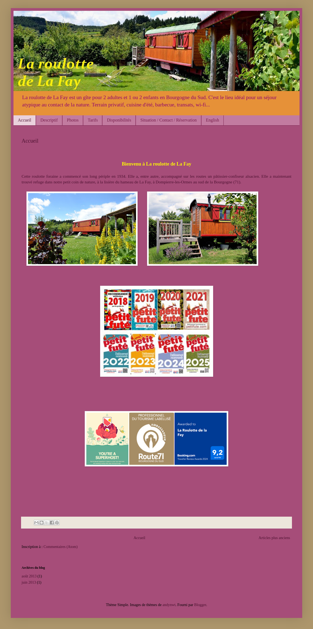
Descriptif (49, 120)
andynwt (168, 605)
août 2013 (29, 576)
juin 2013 (29, 582)
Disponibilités (119, 120)
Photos (73, 120)
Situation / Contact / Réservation (168, 120)
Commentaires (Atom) (60, 547)
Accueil (24, 120)
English (212, 120)
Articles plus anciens (274, 538)
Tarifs (93, 120)
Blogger (200, 605)
